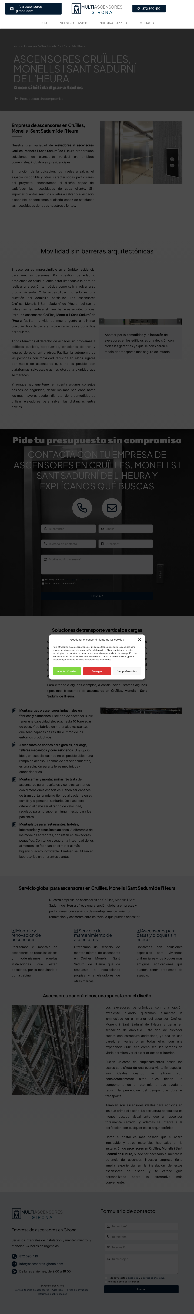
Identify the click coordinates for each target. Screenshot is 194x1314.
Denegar (97, 671)
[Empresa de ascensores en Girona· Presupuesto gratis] (97, 4)
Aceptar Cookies (66, 671)
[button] (139, 639)
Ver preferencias (127, 671)
